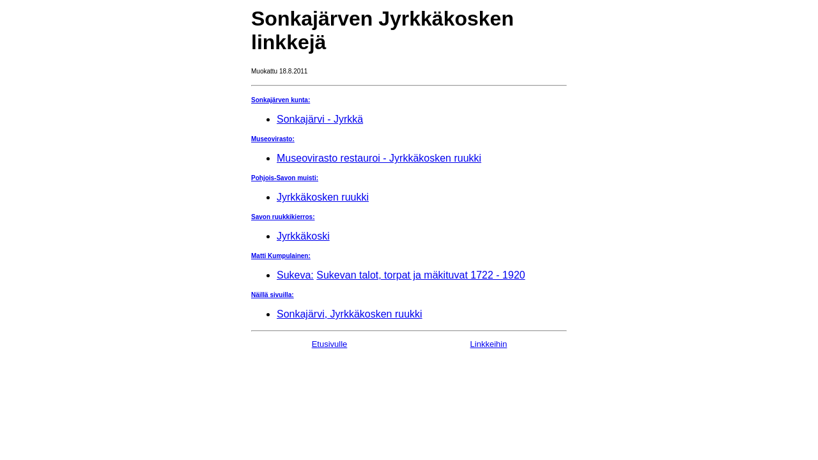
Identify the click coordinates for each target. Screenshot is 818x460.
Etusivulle (330, 344)
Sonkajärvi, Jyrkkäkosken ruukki (349, 314)
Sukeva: (295, 275)
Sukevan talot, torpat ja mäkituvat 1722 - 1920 (420, 275)
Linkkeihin (488, 344)
